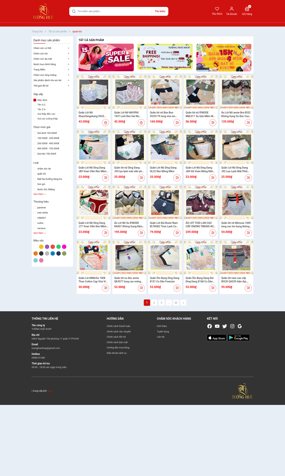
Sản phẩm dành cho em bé (47, 80)
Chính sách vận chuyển (119, 331)
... (169, 302)
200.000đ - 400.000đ (48, 143)
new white (42, 212)
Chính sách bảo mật (117, 342)
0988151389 (38, 357)
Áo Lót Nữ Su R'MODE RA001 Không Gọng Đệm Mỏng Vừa (128, 224)
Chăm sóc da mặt (42, 58)
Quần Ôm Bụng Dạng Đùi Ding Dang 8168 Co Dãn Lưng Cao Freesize (200, 280)
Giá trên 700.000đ (46, 153)
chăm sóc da (44, 168)
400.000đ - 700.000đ (48, 148)
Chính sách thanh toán (118, 326)
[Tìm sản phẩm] (118, 11)
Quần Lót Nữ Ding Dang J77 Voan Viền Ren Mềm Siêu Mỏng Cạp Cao (93, 224)
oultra (40, 223)
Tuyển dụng (163, 331)
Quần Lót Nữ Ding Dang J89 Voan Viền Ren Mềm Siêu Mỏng (93, 169)
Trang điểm (39, 69)
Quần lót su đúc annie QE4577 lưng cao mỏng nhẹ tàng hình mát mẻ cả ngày (128, 280)
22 (175, 302)
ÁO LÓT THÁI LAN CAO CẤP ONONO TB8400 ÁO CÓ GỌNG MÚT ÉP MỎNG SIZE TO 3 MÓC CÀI (200, 224)
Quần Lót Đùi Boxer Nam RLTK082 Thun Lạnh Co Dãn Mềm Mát (164, 224)
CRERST (41, 218)
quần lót (41, 173)
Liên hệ (160, 336)
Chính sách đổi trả (116, 336)
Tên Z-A (39, 109)
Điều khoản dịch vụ (117, 353)
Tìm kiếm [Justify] (160, 11)
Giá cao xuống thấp (45, 118)
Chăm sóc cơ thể (42, 48)
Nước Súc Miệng (46, 189)
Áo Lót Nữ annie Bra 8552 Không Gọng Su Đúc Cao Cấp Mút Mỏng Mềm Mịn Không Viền (235, 114)
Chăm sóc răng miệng (44, 75)
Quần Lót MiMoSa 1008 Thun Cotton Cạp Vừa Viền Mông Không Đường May (94, 280)
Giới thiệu (162, 326)
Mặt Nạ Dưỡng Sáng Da (49, 179)
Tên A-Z (39, 104)
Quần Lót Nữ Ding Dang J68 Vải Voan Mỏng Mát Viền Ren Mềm (199, 169)
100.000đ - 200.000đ (48, 138)
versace (41, 228)
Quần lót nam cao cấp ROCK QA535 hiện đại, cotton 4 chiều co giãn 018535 (234, 280)
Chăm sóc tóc (40, 53)
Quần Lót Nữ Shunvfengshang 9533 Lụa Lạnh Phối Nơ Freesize (94, 114)
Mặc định (40, 100)
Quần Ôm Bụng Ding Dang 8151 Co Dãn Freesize (164, 280)
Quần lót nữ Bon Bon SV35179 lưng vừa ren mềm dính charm (162, 114)
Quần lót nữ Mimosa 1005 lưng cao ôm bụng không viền (236, 224)
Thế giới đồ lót (41, 85)
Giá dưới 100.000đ (47, 133)
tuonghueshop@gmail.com (46, 348)
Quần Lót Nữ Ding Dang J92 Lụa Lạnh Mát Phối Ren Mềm (234, 169)
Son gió (41, 184)
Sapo (50, 390)
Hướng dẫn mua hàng (118, 347)
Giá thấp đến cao (44, 114)
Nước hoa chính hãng (44, 64)
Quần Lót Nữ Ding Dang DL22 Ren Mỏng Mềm (163, 169)
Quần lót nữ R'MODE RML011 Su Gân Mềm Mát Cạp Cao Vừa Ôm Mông (200, 114)
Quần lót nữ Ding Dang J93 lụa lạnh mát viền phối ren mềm (129, 169)
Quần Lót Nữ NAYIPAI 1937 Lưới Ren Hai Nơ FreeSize (126, 114)
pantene (41, 207)
